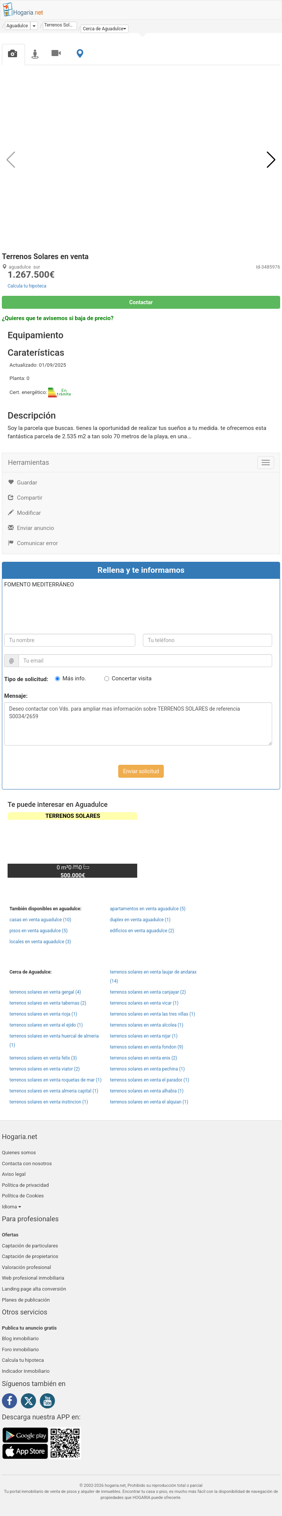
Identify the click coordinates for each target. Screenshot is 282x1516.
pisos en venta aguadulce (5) (38, 930)
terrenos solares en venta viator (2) (44, 1069)
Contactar (141, 302)
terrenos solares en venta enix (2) (143, 1058)
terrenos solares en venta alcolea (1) (146, 1025)
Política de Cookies (23, 1196)
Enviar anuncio (31, 528)
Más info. (74, 678)
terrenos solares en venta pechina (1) (147, 1069)
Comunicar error (33, 543)
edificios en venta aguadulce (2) (142, 930)
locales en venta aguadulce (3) (40, 941)
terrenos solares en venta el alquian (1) (149, 1102)
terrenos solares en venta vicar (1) (144, 1003)
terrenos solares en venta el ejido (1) (46, 1025)
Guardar (22, 482)
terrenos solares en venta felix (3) (43, 1058)
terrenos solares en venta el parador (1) (149, 1080)
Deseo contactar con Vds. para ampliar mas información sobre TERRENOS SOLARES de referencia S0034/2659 (138, 723)
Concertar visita (132, 678)
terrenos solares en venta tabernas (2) (47, 1003)
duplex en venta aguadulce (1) (140, 919)
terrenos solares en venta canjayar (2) (148, 992)
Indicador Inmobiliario (26, 1371)
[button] (105, 29)
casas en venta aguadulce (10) (40, 919)
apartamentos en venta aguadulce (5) (147, 908)
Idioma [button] (11, 1207)
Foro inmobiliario (20, 1349)
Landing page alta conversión (34, 1289)
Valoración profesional (26, 1267)
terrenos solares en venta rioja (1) (43, 1014)
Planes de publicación (26, 1300)
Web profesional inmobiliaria (33, 1278)
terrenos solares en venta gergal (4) (45, 992)
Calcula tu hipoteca (27, 286)
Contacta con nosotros (27, 1163)
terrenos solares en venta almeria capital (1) (53, 1091)
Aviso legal (14, 1174)
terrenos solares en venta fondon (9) (146, 1047)
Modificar (24, 513)
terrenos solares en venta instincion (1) (48, 1102)
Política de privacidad (25, 1185)
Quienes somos (19, 1152)
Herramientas (28, 462)
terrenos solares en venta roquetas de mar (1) (55, 1080)
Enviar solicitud (141, 771)
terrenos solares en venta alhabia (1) (146, 1091)
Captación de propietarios (30, 1256)
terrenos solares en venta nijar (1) (143, 1036)
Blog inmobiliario (20, 1338)
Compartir (25, 497)
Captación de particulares (30, 1246)
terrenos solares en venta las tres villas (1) (152, 1014)
